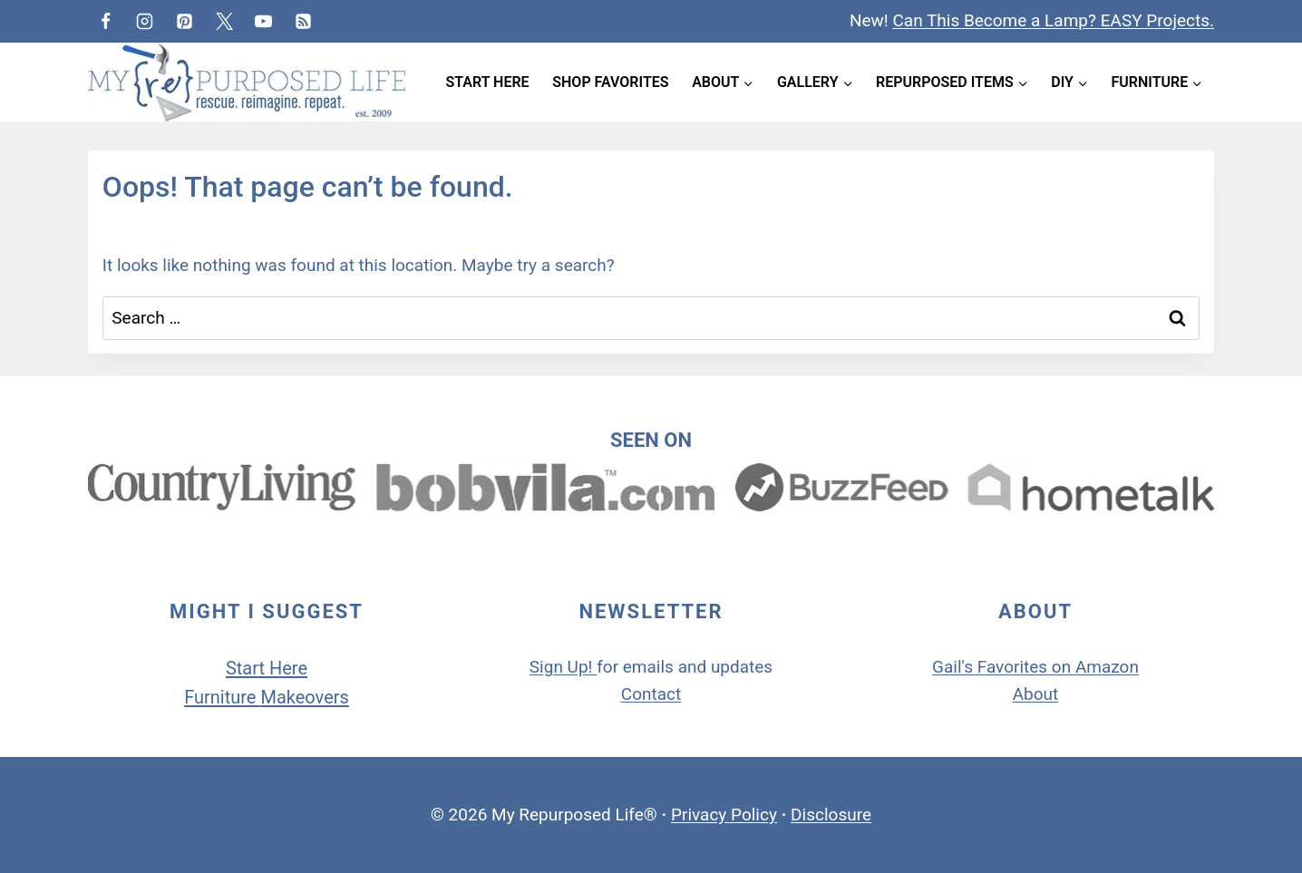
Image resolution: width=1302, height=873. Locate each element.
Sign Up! (561, 666)
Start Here (488, 82)
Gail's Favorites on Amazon (1035, 666)
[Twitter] (224, 21)
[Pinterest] (184, 21)
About (1036, 694)
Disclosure (831, 814)
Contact (651, 694)
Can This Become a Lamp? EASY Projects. (1053, 20)
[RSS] (303, 21)
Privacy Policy (724, 814)
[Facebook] (105, 21)
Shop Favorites (610, 82)
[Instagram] (145, 21)
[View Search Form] (651, 21)
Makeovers (304, 697)
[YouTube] (264, 21)
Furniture (222, 697)
